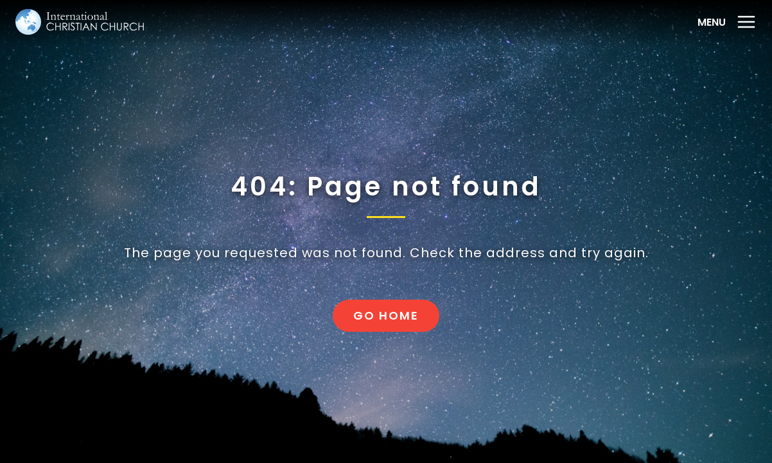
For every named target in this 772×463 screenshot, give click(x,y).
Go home (386, 315)
